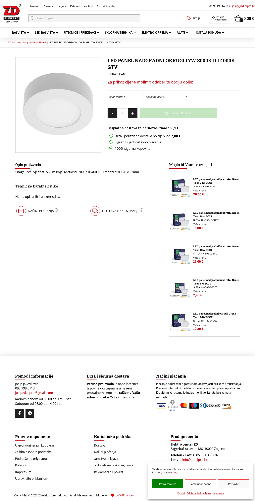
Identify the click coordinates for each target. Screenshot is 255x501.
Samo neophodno (200, 484)
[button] (219, 18)
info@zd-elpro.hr (195, 459)
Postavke (233, 484)
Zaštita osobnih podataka (199, 493)
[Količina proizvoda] (122, 113)
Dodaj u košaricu (181, 113)
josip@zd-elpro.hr (243, 6)
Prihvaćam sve (167, 484)
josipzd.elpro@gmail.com (34, 392)
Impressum (218, 493)
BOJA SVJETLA (117, 97)
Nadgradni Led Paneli (34, 42)
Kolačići (181, 493)
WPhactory (126, 495)
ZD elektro (14, 42)
